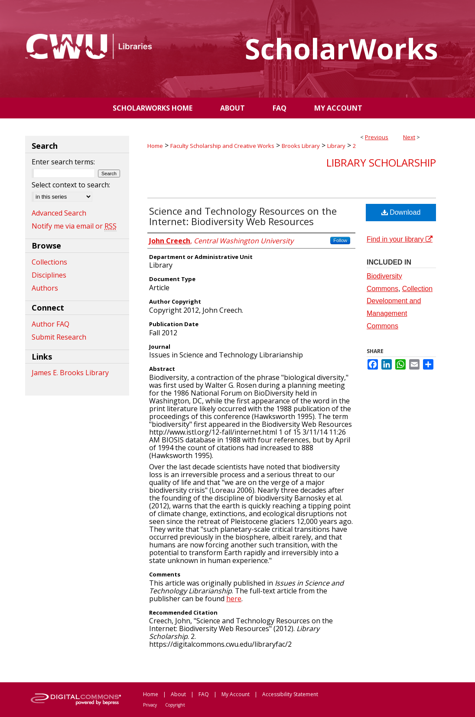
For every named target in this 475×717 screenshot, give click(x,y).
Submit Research (59, 337)
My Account (235, 694)
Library (336, 146)
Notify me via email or (74, 226)
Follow (340, 240)
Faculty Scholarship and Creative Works (222, 146)
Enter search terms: (63, 162)
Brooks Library (301, 146)
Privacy (150, 705)
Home (155, 146)
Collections (49, 262)
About (178, 694)
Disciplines (49, 275)
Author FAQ (50, 324)
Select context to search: (71, 185)
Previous (376, 137)
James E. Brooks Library (70, 372)
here (233, 598)
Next (409, 137)
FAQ (203, 694)
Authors (45, 288)
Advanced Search (59, 213)
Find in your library (400, 239)
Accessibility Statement (290, 694)
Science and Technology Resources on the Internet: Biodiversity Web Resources (243, 216)
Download (401, 212)
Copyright (175, 705)
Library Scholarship (381, 162)
